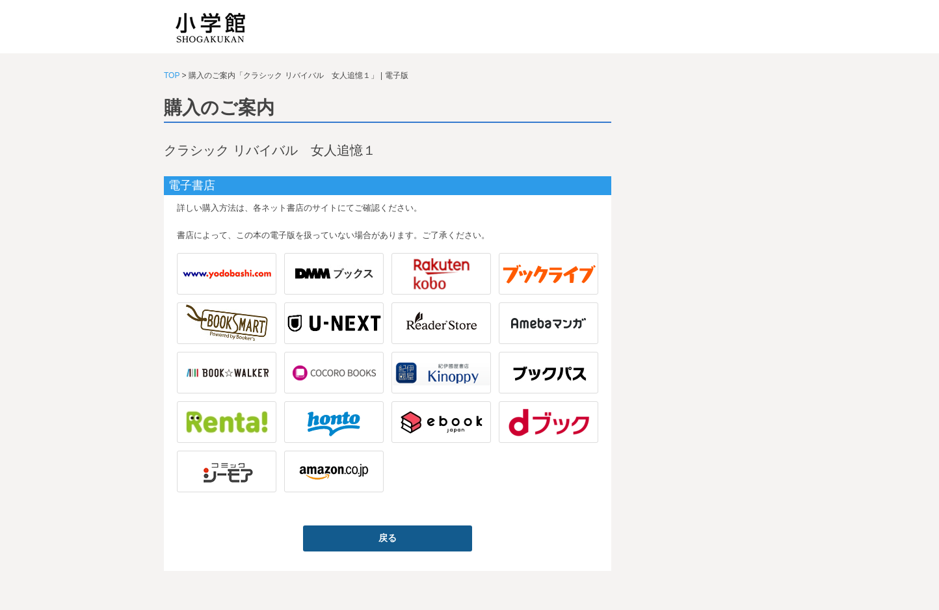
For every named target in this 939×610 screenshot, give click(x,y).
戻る (387, 538)
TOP (171, 75)
